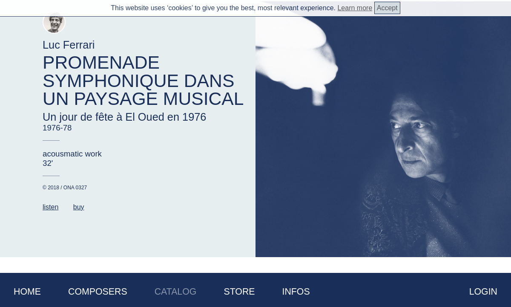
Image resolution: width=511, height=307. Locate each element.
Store (239, 292)
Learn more (354, 8)
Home (27, 292)
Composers (97, 292)
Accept (387, 8)
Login (483, 292)
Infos (296, 292)
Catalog (176, 292)
